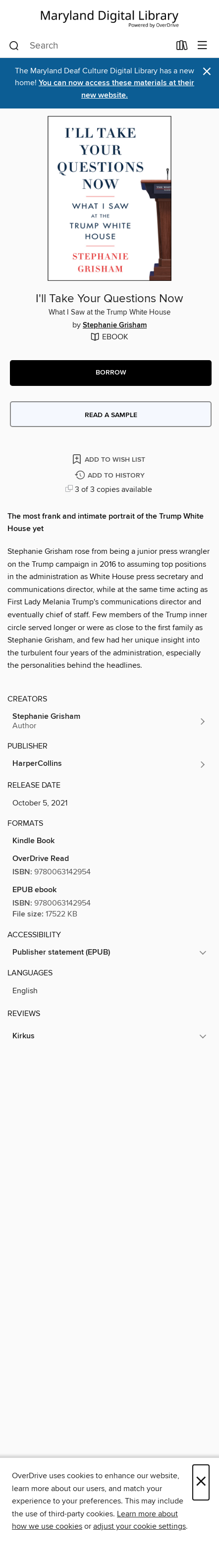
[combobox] (89, 46)
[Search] (14, 46)
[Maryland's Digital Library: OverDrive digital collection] (109, 17)
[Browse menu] (202, 46)
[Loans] (182, 47)
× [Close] (201, 1482)
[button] (111, 373)
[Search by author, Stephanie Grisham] (109, 721)
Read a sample (111, 415)
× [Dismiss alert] (207, 71)
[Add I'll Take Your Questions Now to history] (111, 476)
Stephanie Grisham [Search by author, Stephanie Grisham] (115, 325)
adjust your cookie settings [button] (139, 1526)
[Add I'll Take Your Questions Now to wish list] (109, 459)
